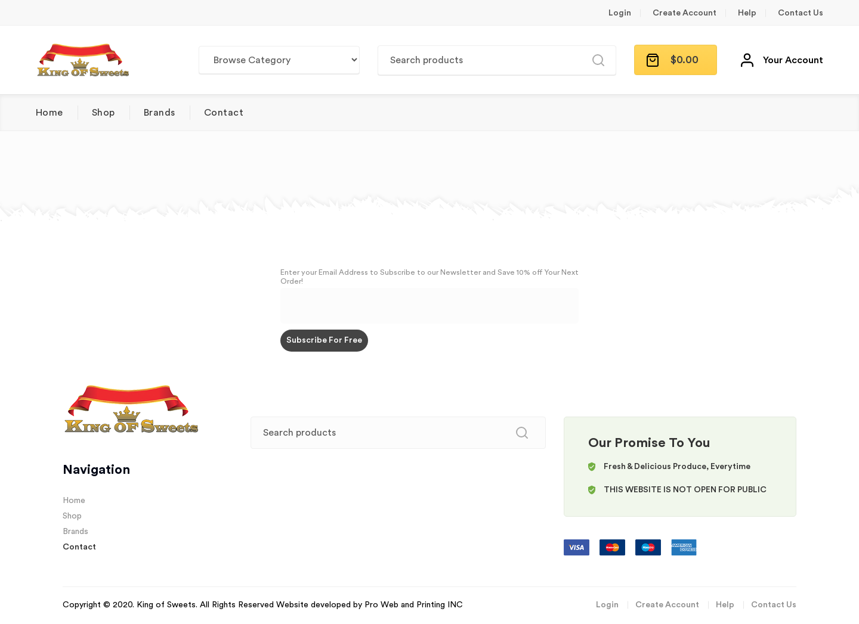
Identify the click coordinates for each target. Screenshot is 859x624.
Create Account (684, 13)
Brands (159, 112)
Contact (223, 112)
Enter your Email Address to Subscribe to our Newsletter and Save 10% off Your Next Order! (429, 277)
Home (49, 112)
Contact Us (800, 13)
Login (619, 13)
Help (747, 13)
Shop (103, 112)
